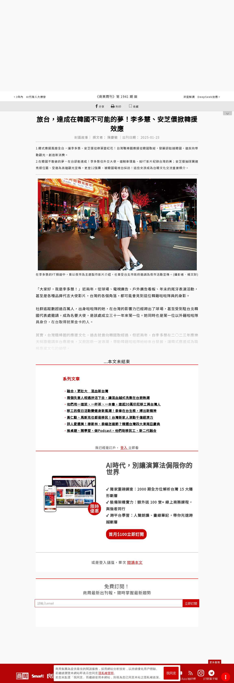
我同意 (171, 673)
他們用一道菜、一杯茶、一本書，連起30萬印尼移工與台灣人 (114, 404)
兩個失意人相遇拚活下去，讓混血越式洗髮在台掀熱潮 (108, 397)
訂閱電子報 (210, 679)
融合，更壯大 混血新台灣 (87, 390)
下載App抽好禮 (186, 679)
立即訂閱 (191, 603)
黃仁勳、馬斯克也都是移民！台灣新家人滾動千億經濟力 (110, 417)
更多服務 (214, 662)
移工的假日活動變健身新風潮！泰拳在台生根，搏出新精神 (112, 410)
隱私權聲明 (106, 673)
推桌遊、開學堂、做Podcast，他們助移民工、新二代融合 (111, 430)
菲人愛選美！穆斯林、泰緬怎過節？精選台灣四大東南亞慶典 (113, 423)
